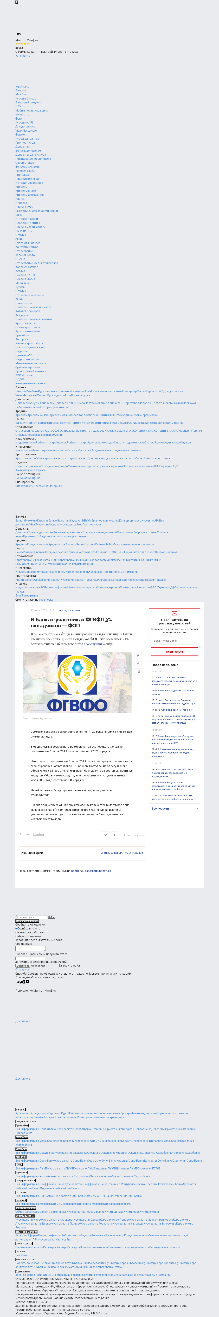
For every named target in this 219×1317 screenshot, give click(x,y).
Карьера (61, 1249)
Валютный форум (26, 1237)
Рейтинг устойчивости (30, 227)
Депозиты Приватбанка (166, 1130)
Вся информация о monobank (33, 1205)
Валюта (20, 90)
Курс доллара (39, 1115)
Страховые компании (29, 295)
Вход (18, 595)
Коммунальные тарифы (30, 383)
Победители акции (27, 178)
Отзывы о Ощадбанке (101, 1154)
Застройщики (154, 442)
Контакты (37, 1249)
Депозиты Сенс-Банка (158, 1162)
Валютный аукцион (28, 102)
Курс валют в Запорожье (160, 1225)
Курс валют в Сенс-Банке (71, 1162)
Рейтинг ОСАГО (25, 279)
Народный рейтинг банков (60, 1119)
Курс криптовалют (27, 331)
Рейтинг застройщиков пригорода (90, 442)
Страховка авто (133, 1276)
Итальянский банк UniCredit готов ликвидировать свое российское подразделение (172, 773)
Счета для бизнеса (27, 243)
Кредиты (21, 186)
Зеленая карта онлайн (29, 1276)
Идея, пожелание (29, 937)
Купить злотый (149, 1213)
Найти (51, 917)
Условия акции (25, 170)
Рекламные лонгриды (48, 486)
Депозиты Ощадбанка (156, 1154)
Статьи (118, 1268)
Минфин (38, 835)
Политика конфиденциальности (128, 1249)
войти (75, 871)
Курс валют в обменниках (50, 1213)
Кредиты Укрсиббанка (135, 1142)
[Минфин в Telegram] (18, 984)
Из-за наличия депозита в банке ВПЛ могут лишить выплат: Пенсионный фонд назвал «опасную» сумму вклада (174, 719)
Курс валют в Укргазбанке (73, 1178)
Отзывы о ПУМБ (84, 1170)
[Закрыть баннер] (16, 2)
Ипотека (21, 202)
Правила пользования (94, 1249)
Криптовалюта (25, 323)
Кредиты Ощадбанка (128, 1154)
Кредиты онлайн (26, 190)
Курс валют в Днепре (38, 1225)
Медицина (22, 283)
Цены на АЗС (24, 355)
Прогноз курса (25, 142)
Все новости (175, 808)
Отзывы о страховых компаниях (64, 1276)
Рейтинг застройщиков (51, 442)
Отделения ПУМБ (149, 1170)
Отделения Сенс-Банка (187, 1162)
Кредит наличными (136, 1237)
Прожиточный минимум (31, 371)
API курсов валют (44, 1241)
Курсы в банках (25, 98)
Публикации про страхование (95, 1268)
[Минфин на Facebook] (16, 984)
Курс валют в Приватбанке (74, 1130)
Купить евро (132, 1213)
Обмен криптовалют (29, 327)
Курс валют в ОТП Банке (70, 1197)
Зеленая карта (25, 255)
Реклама (21, 1257)
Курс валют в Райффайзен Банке (86, 1185)
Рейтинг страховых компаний (104, 1276)
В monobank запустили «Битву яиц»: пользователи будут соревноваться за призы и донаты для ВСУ (173, 739)
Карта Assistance (26, 267)
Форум (19, 118)
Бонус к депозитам (28, 150)
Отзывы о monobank (65, 1205)
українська (22, 86)
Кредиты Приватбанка (136, 1130)
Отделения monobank (117, 1205)
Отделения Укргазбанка (135, 1178)
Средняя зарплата (27, 367)
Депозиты (22, 146)
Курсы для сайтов (27, 138)
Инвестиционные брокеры (114, 1115)
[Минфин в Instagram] (23, 984)
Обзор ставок (24, 162)
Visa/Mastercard (26, 130)
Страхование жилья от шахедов (36, 263)
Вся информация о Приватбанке (36, 1130)
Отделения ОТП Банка (127, 1197)
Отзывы (20, 235)
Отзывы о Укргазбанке (105, 1178)
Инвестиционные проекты (33, 307)
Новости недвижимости (129, 442)
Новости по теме (165, 665)
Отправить (22, 971)
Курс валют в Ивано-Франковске (151, 1221)
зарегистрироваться (98, 871)
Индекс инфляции (27, 359)
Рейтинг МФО (24, 206)
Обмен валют (24, 1213)
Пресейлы (22, 335)
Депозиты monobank (91, 1205)
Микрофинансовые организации (36, 211)
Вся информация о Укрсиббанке (35, 1142)
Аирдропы (22, 339)
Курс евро (54, 1115)
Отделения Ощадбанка (185, 1154)
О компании (23, 1249)
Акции (19, 239)
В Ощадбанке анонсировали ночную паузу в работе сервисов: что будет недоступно (173, 752)
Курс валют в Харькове (57, 1221)
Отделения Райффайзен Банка (59, 1189)
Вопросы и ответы (27, 166)
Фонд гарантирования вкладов (74, 791)
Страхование (24, 251)
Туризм (20, 287)
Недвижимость (25, 439)
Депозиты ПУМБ (127, 1170)
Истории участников (29, 182)
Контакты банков (26, 247)
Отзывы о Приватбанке (107, 1130)
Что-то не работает (31, 933)
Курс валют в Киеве (28, 1221)
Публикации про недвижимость (55, 1268)
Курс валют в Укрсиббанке (73, 1142)
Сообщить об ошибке (27, 921)
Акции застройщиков (177, 442)
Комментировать (134, 836)
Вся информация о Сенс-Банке (35, 1162)
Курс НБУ (67, 1115)
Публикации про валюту (55, 1264)
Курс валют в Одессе (86, 1221)
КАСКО (20, 271)
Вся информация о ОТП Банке (34, 1197)
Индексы (21, 351)
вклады (56, 819)
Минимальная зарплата (30, 363)
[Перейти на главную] (41, 71)
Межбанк (21, 94)
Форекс (20, 134)
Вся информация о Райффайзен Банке (40, 1185)
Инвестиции (23, 303)
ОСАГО (20, 259)
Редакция (49, 1249)
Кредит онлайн (33, 1119)
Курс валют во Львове (115, 1221)
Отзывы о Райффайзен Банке (126, 1185)
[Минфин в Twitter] (21, 984)
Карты (19, 198)
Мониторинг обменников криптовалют (102, 1119)
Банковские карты (85, 1115)
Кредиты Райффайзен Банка (164, 1185)
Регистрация (30, 595)
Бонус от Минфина (28, 474)
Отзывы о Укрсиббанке (106, 1142)
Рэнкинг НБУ (23, 231)
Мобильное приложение (31, 110)
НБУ (18, 106)
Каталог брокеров (27, 311)
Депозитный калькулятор (107, 1237)
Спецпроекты (24, 482)
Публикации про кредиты (158, 1264)
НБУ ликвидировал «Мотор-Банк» (175, 710)
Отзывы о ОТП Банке (99, 1197)
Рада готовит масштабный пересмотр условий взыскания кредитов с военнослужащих (174, 681)
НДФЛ (19, 379)
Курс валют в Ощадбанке (70, 1154)
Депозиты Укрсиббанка (165, 1142)
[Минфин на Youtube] (27, 984)
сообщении (94, 643)
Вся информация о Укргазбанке (35, 1178)
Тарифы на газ (166, 1115)
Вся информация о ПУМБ (31, 1170)
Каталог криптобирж (29, 343)
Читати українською (69, 610)
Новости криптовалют (30, 347)
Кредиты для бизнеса (29, 194)
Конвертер (22, 114)
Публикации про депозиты (88, 1264)
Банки (19, 214)
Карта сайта (63, 1241)
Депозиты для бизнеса (30, 154)
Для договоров (25, 126)
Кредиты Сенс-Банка (130, 1162)
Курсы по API (24, 122)
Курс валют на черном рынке (86, 1213)
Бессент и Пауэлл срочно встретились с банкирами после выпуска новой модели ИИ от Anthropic (173, 786)
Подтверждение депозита (33, 158)
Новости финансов (27, 1264)
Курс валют (22, 1115)
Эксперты (73, 1249)
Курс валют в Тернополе (97, 1225)
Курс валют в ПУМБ (61, 1170)
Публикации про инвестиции (123, 1264)
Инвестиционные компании (33, 319)
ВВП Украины (24, 375)
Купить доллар (114, 1213)
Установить (22, 55)
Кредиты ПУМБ (105, 1170)
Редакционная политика (164, 1249)
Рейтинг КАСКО (25, 275)
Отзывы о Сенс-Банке (102, 1162)
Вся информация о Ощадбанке (34, 1154)
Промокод (22, 174)
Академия (21, 315)
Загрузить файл (47, 967)
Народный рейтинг (27, 223)
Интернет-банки (26, 218)
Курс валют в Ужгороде (128, 1225)
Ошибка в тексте (29, 929)
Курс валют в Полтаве (66, 1225)
